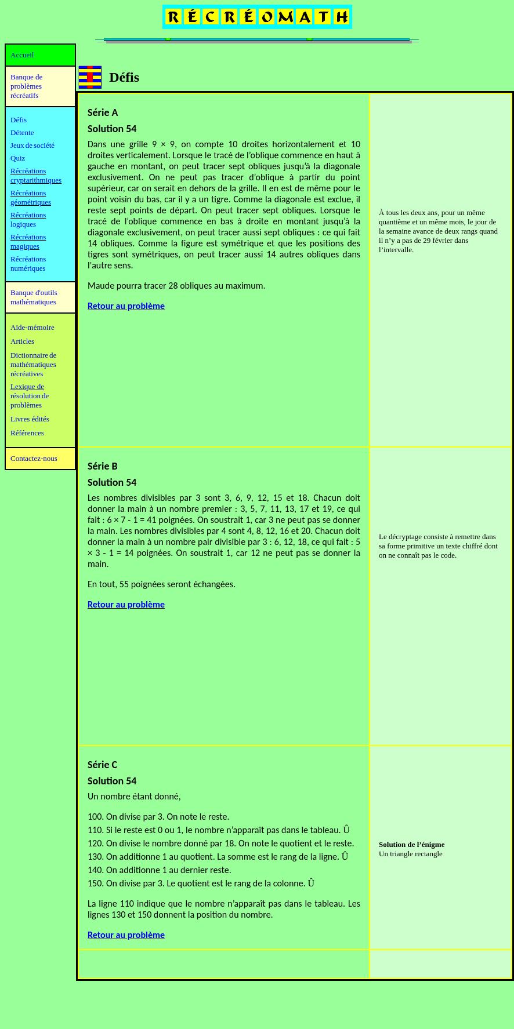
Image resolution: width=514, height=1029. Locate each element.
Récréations (28, 214)
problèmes (26, 405)
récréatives (26, 373)
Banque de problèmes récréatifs (26, 86)
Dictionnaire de (33, 355)
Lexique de (27, 386)
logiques (23, 224)
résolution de (29, 395)
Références (27, 432)
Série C (102, 764)
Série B (103, 466)
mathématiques (33, 364)
